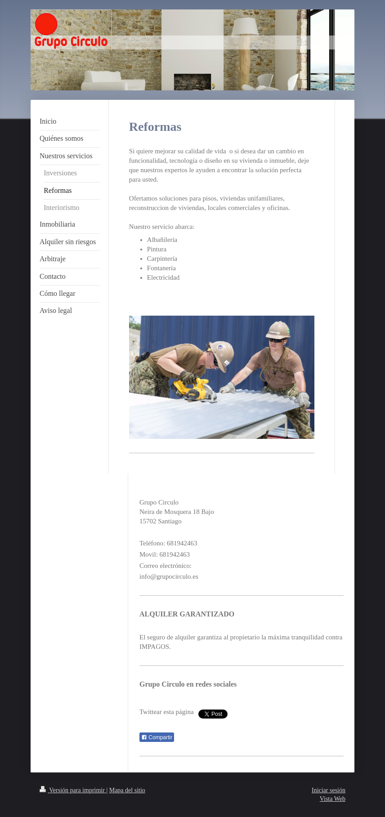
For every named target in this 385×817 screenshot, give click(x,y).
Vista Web (332, 798)
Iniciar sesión (328, 790)
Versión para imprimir (73, 790)
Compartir (156, 737)
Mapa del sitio (127, 790)
